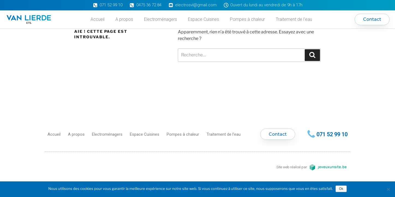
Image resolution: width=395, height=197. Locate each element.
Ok (341, 189)
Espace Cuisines (203, 19)
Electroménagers (160, 19)
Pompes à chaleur (247, 19)
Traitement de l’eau (294, 19)
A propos (124, 19)
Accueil (97, 19)
